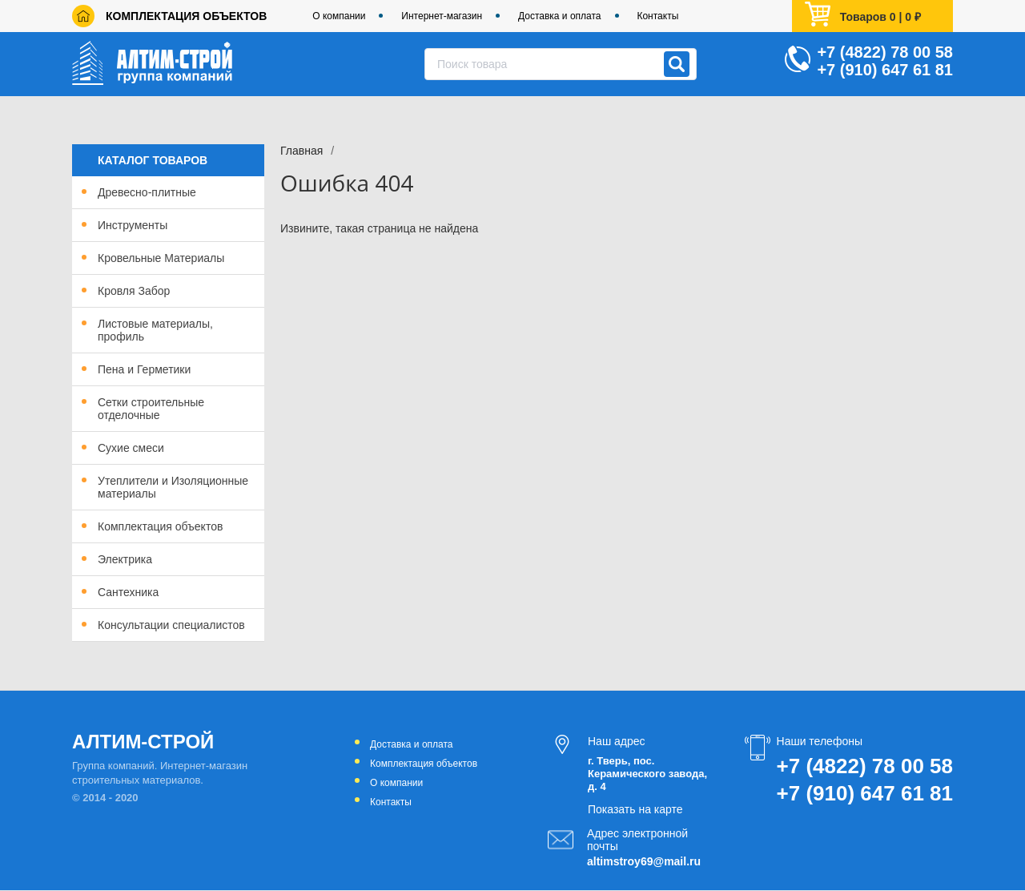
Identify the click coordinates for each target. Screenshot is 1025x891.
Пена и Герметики (144, 369)
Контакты (657, 16)
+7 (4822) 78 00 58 (885, 52)
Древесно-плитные (147, 192)
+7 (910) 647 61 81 (885, 69)
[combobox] (560, 64)
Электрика (125, 559)
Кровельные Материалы (161, 258)
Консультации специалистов (171, 625)
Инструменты (132, 225)
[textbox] (560, 64)
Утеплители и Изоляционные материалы (173, 487)
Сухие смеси (131, 447)
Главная (301, 150)
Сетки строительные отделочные (151, 408)
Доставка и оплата (559, 16)
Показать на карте (635, 809)
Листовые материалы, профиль (155, 330)
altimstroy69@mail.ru (643, 861)
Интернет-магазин (441, 16)
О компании (338, 16)
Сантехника (128, 592)
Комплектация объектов (186, 16)
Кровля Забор (134, 290)
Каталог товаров (152, 160)
